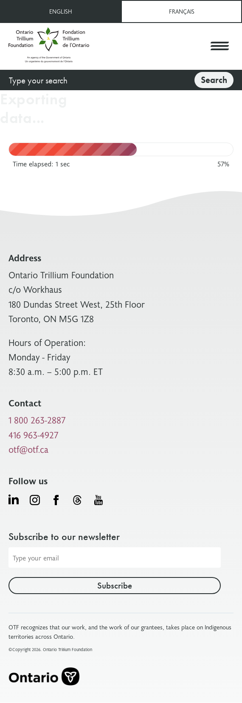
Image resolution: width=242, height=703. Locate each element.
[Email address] (114, 557)
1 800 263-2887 (37, 420)
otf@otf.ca (28, 449)
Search (214, 80)
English (60, 11)
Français (181, 11)
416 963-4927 (33, 435)
